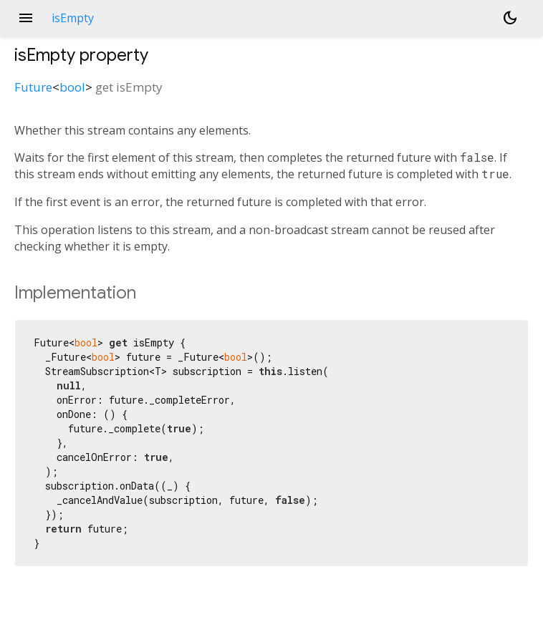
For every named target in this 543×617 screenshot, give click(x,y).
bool (72, 87)
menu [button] (25, 17)
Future (33, 87)
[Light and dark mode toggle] (510, 17)
